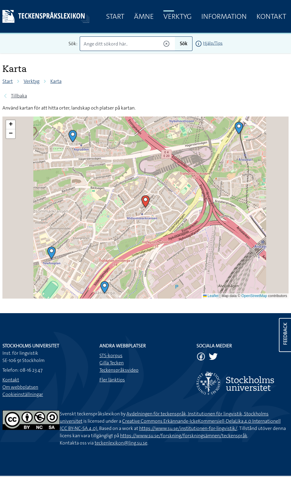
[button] (239, 128)
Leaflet (211, 296)
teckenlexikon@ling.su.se (121, 443)
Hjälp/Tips (212, 43)
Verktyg (177, 16)
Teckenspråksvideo (119, 370)
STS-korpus (110, 355)
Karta (56, 81)
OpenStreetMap (254, 296)
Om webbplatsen (20, 387)
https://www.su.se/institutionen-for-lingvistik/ (188, 428)
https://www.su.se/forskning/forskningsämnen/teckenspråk (183, 435)
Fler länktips (112, 380)
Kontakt (271, 16)
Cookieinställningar (22, 394)
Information (224, 16)
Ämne (144, 16)
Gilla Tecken (111, 363)
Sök (183, 43)
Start (115, 16)
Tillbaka (19, 96)
